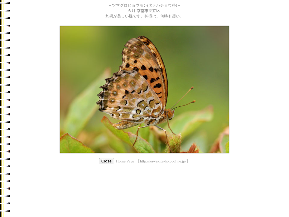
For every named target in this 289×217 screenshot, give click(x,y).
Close (106, 161)
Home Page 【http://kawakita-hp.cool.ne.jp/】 (153, 161)
